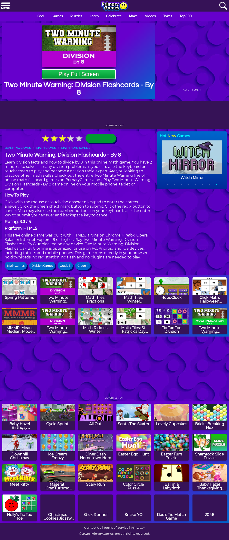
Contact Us (92, 527)
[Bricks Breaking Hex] (209, 417)
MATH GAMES (46, 147)
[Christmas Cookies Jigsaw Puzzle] (57, 507)
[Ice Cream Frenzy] (57, 447)
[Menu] (6, 6)
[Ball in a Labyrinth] (171, 477)
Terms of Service (116, 527)
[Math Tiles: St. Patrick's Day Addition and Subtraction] (133, 321)
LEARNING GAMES (18, 147)
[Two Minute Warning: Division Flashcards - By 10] (57, 321)
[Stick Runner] (95, 507)
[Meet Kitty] (19, 477)
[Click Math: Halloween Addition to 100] (209, 290)
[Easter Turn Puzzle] (171, 447)
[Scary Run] (95, 477)
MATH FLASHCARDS (75, 147)
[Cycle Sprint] (57, 417)
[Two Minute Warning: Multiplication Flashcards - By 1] (209, 321)
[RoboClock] (171, 290)
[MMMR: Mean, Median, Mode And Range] (19, 321)
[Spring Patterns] (19, 290)
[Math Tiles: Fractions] (95, 290)
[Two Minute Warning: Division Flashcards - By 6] (57, 290)
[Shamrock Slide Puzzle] (209, 447)
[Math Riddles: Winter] (95, 321)
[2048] (209, 507)
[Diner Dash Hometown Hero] (95, 447)
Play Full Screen (78, 74)
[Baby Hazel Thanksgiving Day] (209, 477)
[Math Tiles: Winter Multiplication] (133, 290)
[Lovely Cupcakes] (171, 417)
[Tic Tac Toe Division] (171, 321)
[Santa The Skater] (133, 417)
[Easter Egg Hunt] (133, 447)
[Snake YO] (133, 507)
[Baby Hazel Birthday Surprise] (19, 417)
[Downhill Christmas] (19, 447)
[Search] (223, 6)
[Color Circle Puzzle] (133, 477)
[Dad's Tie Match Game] (171, 507)
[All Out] (95, 417)
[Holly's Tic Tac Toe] (19, 507)
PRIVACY (138, 527)
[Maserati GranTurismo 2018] (57, 477)
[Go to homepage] (114, 6)
